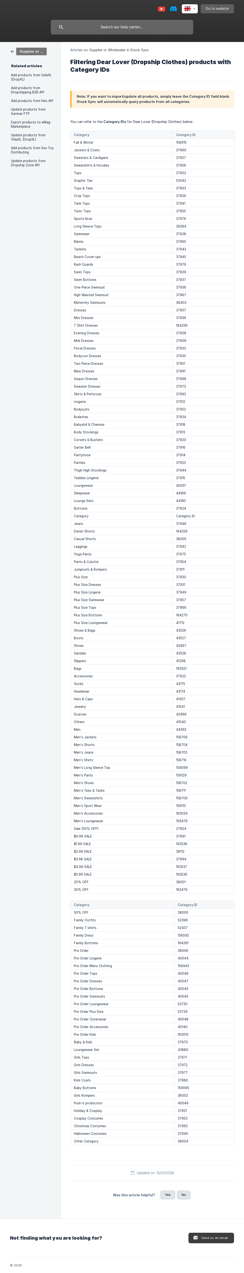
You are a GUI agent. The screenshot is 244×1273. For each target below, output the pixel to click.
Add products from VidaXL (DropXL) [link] (31, 77)
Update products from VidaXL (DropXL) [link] (28, 137)
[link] (29, 51)
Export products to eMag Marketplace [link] (30, 124)
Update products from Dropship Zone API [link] (28, 163)
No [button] (184, 1195)
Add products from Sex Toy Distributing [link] (32, 150)
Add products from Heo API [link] (32, 101)
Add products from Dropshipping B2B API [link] (27, 90)
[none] (190, 8)
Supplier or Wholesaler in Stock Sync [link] (119, 50)
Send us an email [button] (214, 1238)
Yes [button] (168, 1195)
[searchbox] (122, 27)
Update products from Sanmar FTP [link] (28, 111)
